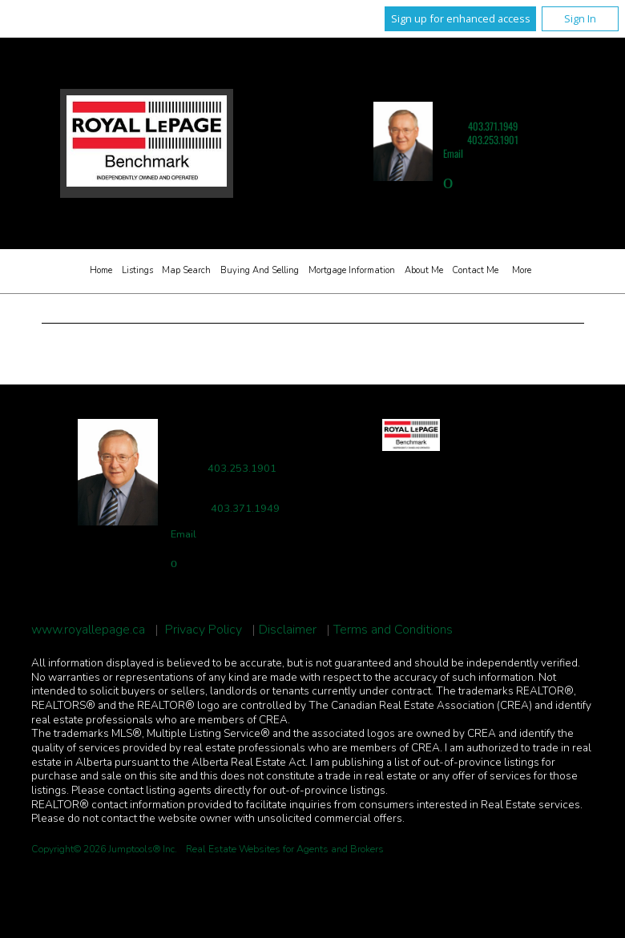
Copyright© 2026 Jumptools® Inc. (104, 849)
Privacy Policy (203, 630)
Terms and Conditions (393, 630)
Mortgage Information (351, 270)
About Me (424, 270)
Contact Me (475, 270)
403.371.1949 (493, 126)
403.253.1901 (492, 139)
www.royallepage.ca (88, 630)
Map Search (186, 270)
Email (453, 153)
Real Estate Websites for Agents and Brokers (285, 849)
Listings (137, 270)
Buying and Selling (259, 270)
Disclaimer (288, 630)
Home (101, 270)
